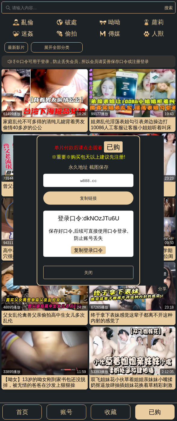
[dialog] (88, 211)
